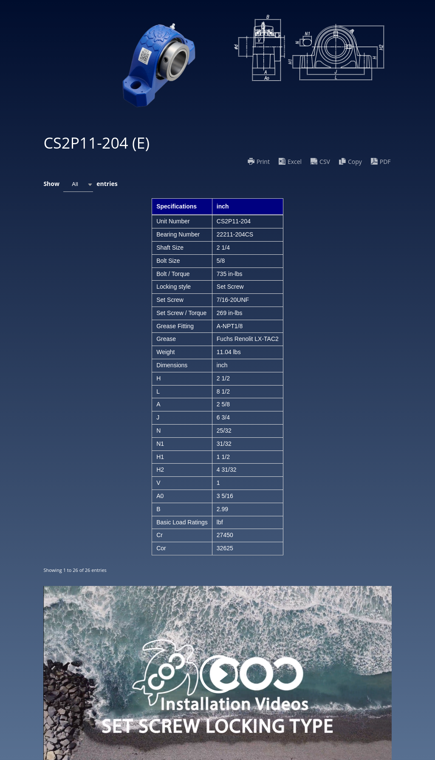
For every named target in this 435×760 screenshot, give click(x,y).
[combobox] (78, 184)
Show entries (80, 184)
